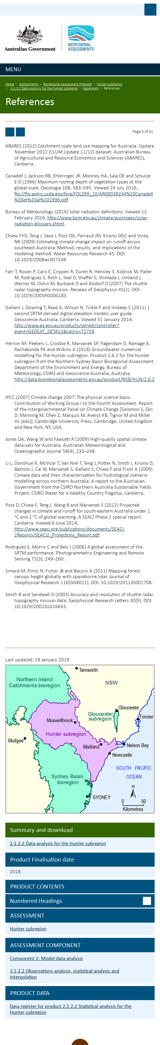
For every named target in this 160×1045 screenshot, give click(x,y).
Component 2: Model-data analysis (46, 958)
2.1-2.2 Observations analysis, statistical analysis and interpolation (64, 974)
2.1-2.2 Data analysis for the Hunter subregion (44, 88)
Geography (91, 88)
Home (9, 84)
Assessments (28, 84)
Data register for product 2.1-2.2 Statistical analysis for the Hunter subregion (70, 1009)
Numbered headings (36, 901)
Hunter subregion (109, 84)
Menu (13, 69)
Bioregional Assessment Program (67, 84)
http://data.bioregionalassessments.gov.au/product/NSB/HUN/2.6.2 (84, 379)
